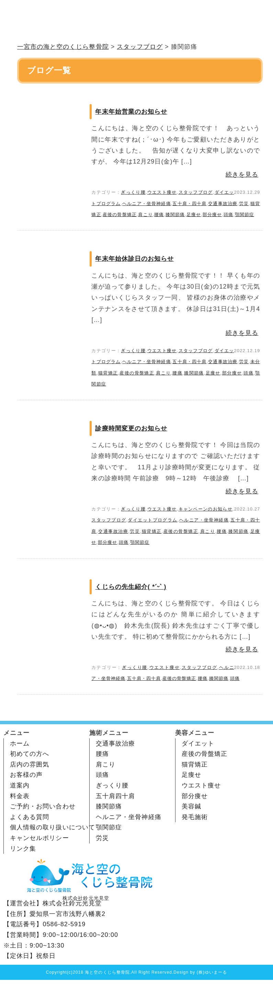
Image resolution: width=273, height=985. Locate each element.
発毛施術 (195, 817)
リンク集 (23, 848)
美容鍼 (191, 806)
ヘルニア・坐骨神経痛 (146, 203)
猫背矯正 (108, 373)
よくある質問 (29, 817)
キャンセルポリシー (39, 838)
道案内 (20, 785)
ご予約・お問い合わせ (43, 806)
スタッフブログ (195, 192)
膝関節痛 (175, 214)
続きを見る (242, 174)
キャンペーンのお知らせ (205, 509)
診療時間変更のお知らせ (131, 428)
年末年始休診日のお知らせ (134, 258)
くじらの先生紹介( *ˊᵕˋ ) (130, 586)
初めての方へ (29, 753)
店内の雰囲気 (29, 764)
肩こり (145, 214)
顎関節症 (244, 214)
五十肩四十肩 (115, 796)
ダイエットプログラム (153, 520)
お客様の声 (26, 774)
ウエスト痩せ (162, 192)
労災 (244, 203)
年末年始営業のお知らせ (131, 111)
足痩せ (193, 214)
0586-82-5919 (64, 924)
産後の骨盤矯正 (119, 214)
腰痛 (159, 214)
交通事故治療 (222, 203)
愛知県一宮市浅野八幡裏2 (67, 913)
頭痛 (228, 214)
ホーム (20, 743)
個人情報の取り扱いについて (52, 827)
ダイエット (198, 743)
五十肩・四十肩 (189, 203)
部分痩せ (212, 214)
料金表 (20, 796)
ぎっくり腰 (133, 192)
